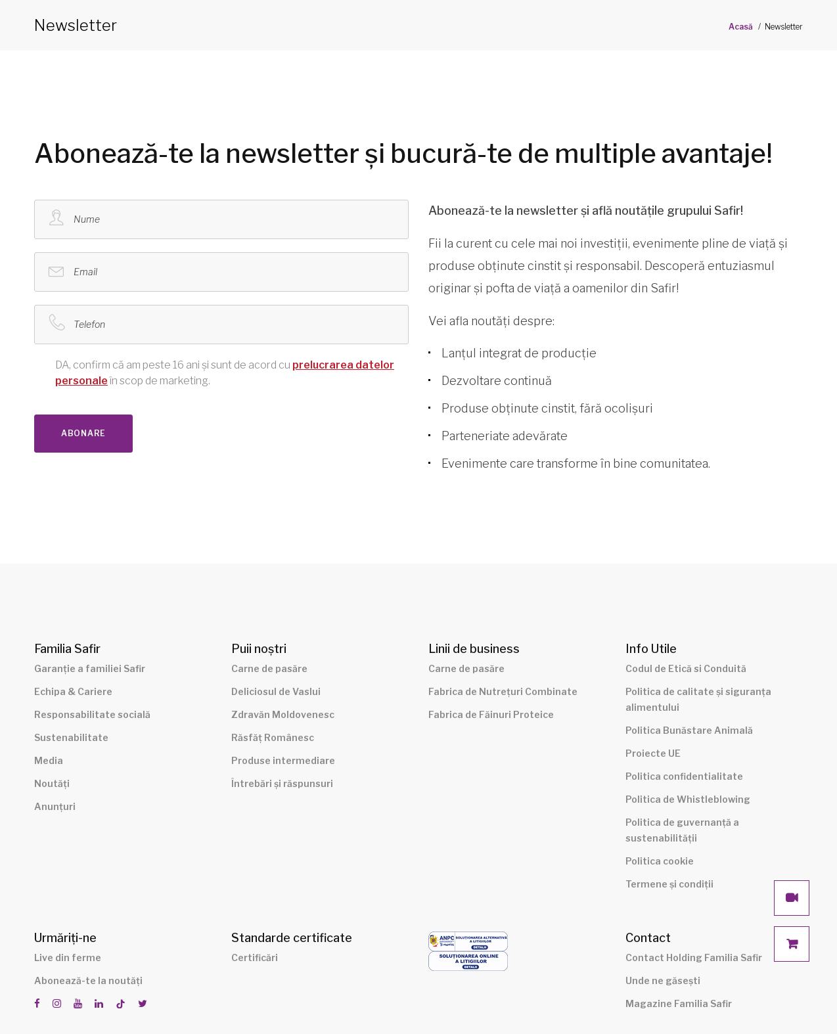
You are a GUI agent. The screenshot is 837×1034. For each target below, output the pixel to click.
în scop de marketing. (214, 372)
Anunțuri (55, 806)
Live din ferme (67, 957)
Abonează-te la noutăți (88, 980)
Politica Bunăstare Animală (689, 730)
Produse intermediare (283, 760)
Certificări (254, 957)
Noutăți (52, 783)
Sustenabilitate (71, 737)
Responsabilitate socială (92, 714)
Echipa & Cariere (73, 691)
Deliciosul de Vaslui (276, 691)
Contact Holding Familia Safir (693, 957)
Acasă (741, 27)
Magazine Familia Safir (678, 1003)
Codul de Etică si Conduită (685, 668)
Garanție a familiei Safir (89, 668)
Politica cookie (659, 860)
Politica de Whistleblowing (687, 799)
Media (48, 760)
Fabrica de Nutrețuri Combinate (502, 691)
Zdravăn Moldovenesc (282, 714)
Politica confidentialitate (684, 776)
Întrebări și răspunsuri (282, 783)
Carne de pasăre (269, 668)
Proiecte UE (653, 753)
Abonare (83, 433)
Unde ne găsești (662, 980)
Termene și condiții (669, 883)
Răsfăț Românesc (272, 737)
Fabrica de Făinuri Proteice (491, 714)
